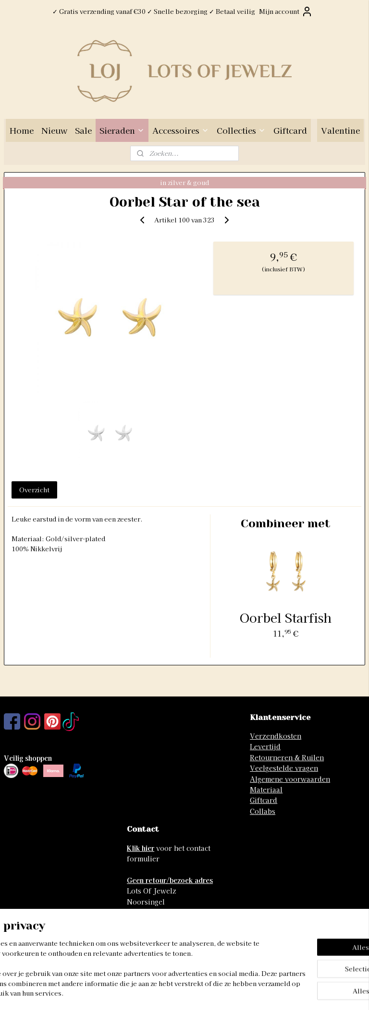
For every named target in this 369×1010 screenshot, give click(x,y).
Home (22, 130)
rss (168, 992)
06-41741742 (147, 934)
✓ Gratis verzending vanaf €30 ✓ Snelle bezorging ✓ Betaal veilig (153, 11)
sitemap (151, 992)
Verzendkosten (275, 736)
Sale (83, 130)
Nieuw (54, 130)
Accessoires (180, 130)
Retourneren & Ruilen (287, 757)
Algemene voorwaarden (290, 779)
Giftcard (290, 130)
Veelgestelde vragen (284, 768)
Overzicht (34, 489)
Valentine (340, 130)
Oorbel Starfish (286, 617)
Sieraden (122, 130)
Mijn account (286, 11)
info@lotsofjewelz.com (165, 923)
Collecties (241, 130)
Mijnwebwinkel (285, 992)
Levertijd (265, 746)
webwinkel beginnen (203, 992)
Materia (263, 789)
